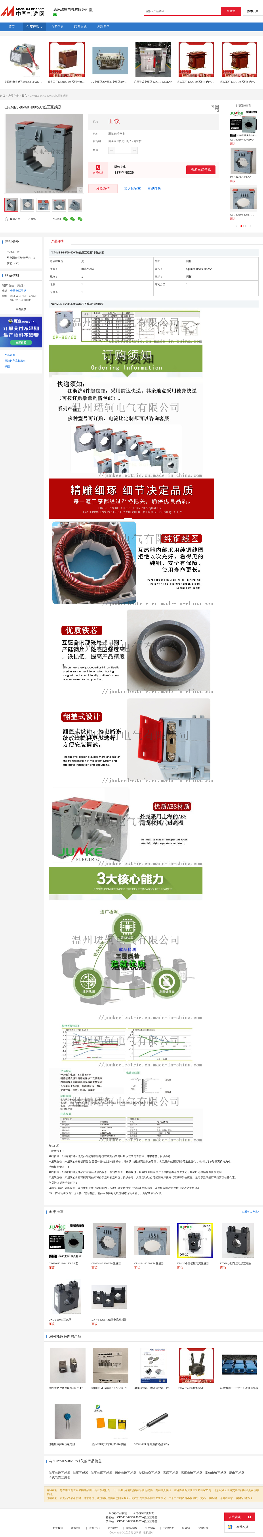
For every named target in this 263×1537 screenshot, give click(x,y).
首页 (2, 95)
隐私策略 (131, 1527)
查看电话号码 (201, 170)
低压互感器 (80, 1473)
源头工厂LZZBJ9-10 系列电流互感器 (69, 81)
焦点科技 (136, 1532)
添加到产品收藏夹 (15, 360)
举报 (31, 219)
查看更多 (21, 309)
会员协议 (150, 1527)
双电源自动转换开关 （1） (22, 257)
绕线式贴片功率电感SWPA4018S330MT (71, 1388)
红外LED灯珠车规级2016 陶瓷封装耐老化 (115, 1444)
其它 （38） (14, 263)
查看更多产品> (250, 1211)
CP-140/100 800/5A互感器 (244, 214)
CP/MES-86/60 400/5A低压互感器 (137, 1517)
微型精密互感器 (149, 1473)
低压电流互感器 (59, 1473)
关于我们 (57, 1527)
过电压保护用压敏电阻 (62, 1444)
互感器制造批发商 (143, 1513)
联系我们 (76, 1527)
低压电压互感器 (101, 1473)
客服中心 (94, 1527)
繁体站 (186, 1527)
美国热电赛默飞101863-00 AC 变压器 (26, 81)
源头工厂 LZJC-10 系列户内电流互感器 (199, 81)
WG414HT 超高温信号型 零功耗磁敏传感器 (159, 1444)
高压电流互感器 (191, 1473)
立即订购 (154, 188)
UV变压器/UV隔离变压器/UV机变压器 (113, 81)
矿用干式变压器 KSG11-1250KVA (153, 81)
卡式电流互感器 (59, 1477)
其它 (24, 95)
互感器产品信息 (118, 1513)
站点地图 (113, 1527)
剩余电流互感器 (125, 1473)
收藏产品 (12, 219)
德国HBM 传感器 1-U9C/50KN (109, 1388)
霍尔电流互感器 (216, 1473)
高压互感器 (170, 1473)
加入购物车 (132, 188)
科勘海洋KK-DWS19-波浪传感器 (239, 1388)
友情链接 (203, 1527)
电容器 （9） (14, 251)
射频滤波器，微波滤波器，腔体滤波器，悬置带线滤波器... (168, 1388)
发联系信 (103, 188)
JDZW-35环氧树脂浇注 (190, 1388)
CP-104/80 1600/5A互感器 (244, 177)
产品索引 (9, 355)
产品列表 (13, 95)
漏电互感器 (236, 1473)
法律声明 (169, 1527)
